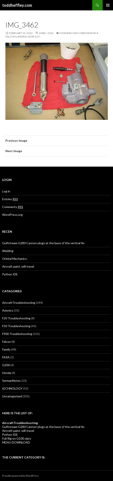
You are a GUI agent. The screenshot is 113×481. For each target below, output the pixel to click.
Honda (6, 373)
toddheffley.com (17, 5)
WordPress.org (12, 214)
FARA (6, 357)
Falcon (6, 341)
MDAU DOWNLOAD (16, 442)
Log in (6, 191)
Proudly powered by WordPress (20, 475)
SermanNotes (11, 380)
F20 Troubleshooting (16, 318)
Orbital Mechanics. (14, 258)
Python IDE (10, 274)
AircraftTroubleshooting (18, 302)
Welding (7, 251)
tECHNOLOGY (12, 388)
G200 (6, 365)
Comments (12, 207)
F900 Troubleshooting (17, 334)
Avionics (7, 310)
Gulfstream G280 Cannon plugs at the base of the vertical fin (43, 243)
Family (6, 349)
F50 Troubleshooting (16, 326)
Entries (10, 199)
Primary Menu (108, 5)
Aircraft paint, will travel (18, 266)
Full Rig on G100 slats (16, 438)
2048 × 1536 (46, 33)
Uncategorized (12, 396)
